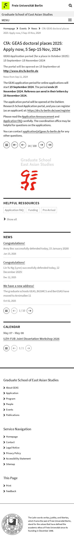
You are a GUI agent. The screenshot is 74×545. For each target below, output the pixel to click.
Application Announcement (38, 116)
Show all (12, 219)
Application (12, 393)
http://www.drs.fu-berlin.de (20, 71)
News (34, 28)
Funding (33, 210)
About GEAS (12, 387)
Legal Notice (12, 447)
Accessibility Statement (18, 458)
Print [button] (8, 485)
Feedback (11, 491)
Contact (10, 442)
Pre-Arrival (49, 210)
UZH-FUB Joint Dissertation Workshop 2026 (31, 339)
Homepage (9, 28)
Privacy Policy (13, 453)
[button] (6, 310)
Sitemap (10, 464)
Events (23, 28)
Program (10, 398)
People (9, 404)
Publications (12, 415)
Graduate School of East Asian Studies (27, 14)
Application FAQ (12, 121)
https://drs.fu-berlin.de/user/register (48, 110)
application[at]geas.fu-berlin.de (41, 131)
